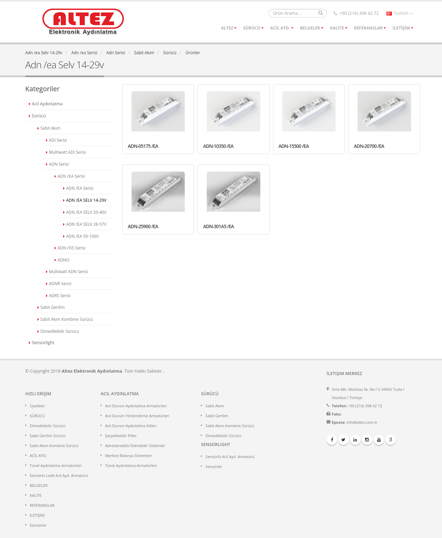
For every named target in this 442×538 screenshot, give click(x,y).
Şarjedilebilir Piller (121, 435)
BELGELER (310, 28)
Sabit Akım (144, 52)
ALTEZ (227, 28)
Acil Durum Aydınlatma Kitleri (131, 425)
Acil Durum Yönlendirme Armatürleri (137, 415)
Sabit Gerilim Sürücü (48, 435)
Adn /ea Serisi (84, 52)
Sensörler (38, 525)
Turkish (399, 13)
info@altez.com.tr (362, 422)
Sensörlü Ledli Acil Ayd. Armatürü (59, 475)
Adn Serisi (115, 52)
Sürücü (170, 52)
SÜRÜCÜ (251, 28)
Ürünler (192, 52)
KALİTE (337, 28)
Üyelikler (37, 405)
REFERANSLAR (368, 28)
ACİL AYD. (280, 28)
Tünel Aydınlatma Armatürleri (56, 465)
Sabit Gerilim (216, 415)
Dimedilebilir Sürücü (48, 425)
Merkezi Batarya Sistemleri (128, 455)
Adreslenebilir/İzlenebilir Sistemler (135, 445)
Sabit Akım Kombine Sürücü (54, 445)
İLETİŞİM (401, 28)
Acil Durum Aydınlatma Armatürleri (136, 405)
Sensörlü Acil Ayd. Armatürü (229, 456)
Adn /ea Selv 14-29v (44, 52)
